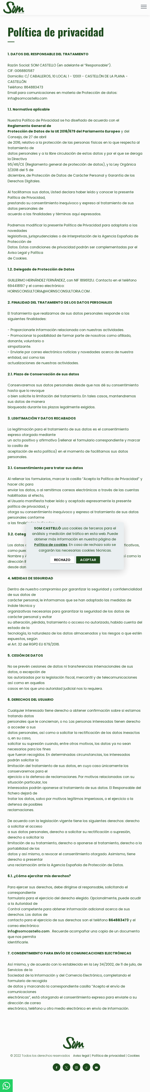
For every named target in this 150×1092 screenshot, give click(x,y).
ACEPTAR (88, 559)
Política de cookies (50, 544)
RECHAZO (62, 559)
